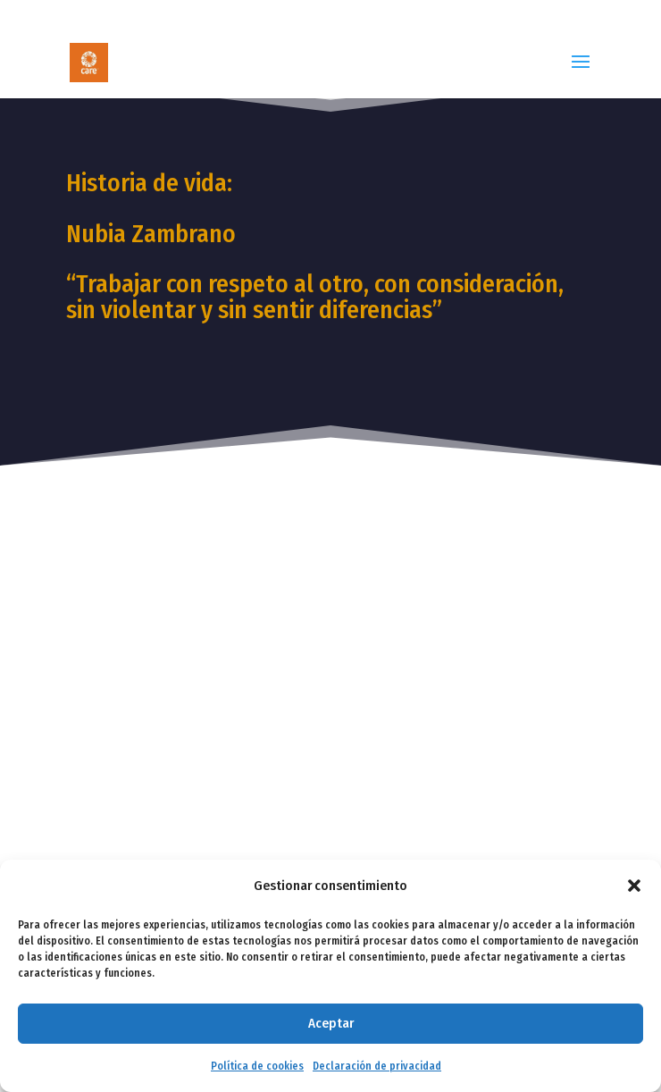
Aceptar (331, 1023)
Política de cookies (257, 1066)
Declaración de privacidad (377, 1066)
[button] (634, 886)
